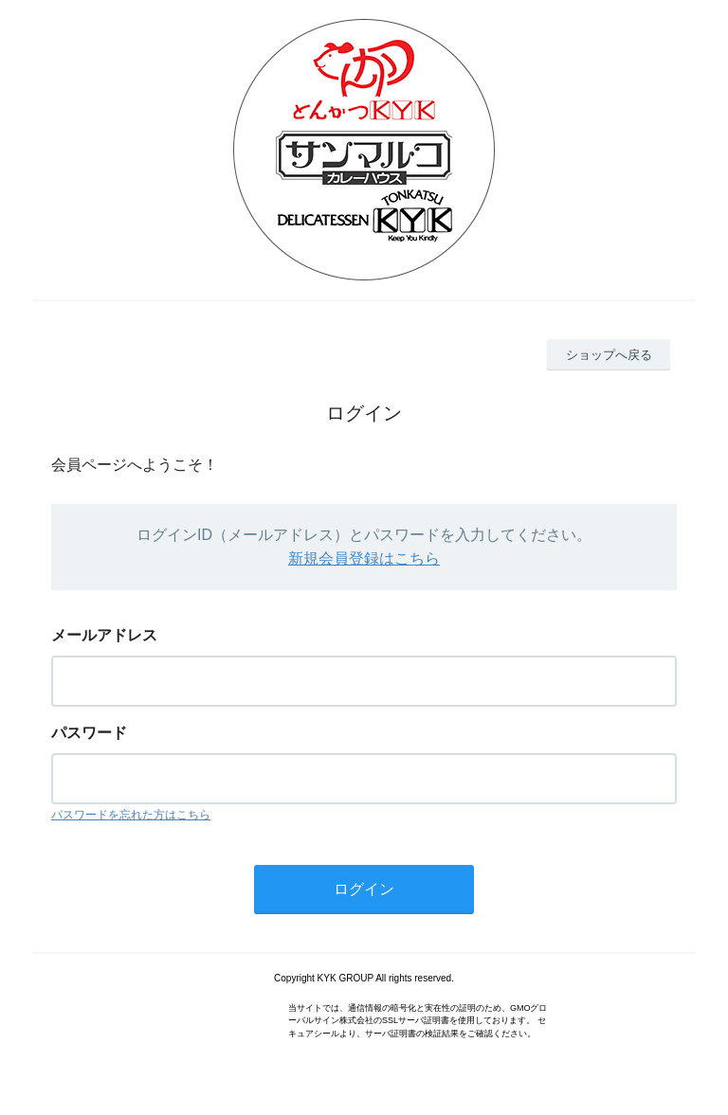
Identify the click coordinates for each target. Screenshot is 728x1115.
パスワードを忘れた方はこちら (130, 814)
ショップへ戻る (609, 355)
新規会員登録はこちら (364, 558)
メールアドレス (104, 635)
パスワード (89, 733)
